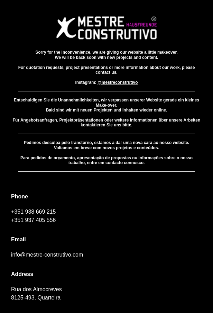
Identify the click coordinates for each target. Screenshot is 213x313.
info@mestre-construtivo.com (47, 255)
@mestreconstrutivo (118, 82)
